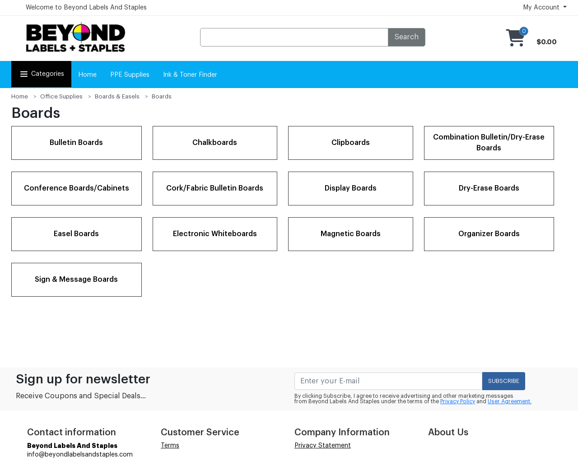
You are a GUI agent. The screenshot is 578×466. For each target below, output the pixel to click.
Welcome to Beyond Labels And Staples (86, 8)
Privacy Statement (322, 446)
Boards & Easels (117, 96)
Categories (41, 74)
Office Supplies (61, 96)
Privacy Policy (457, 401)
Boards (162, 96)
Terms (170, 446)
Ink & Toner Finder (190, 75)
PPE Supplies (129, 75)
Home (87, 75)
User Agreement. (509, 401)
